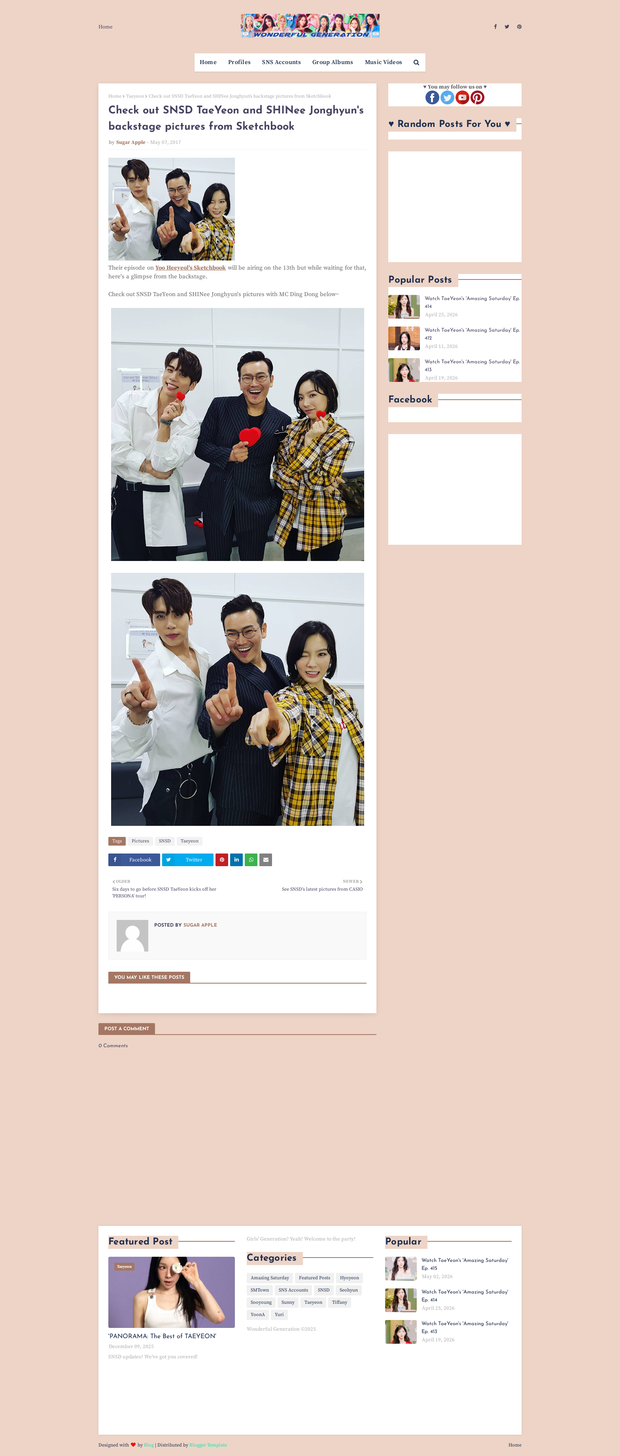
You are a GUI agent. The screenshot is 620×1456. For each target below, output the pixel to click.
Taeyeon (135, 96)
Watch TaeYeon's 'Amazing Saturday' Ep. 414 (472, 302)
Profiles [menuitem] (239, 62)
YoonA (258, 1315)
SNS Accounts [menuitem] (281, 62)
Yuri (279, 1315)
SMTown (260, 1290)
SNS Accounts (293, 1290)
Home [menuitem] (208, 62)
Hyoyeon (349, 1278)
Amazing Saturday (270, 1278)
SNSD (165, 841)
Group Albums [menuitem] (332, 62)
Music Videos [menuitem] (384, 62)
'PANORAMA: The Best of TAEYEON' (162, 1336)
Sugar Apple (131, 142)
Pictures (140, 841)
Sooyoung (261, 1302)
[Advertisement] (455, 206)
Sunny (288, 1302)
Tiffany (339, 1302)
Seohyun (349, 1290)
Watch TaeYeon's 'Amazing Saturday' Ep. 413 (472, 365)
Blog (149, 1445)
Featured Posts (314, 1278)
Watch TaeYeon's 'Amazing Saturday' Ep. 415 (465, 1264)
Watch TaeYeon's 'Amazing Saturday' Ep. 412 (472, 334)
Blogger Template (208, 1445)
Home (105, 27)
